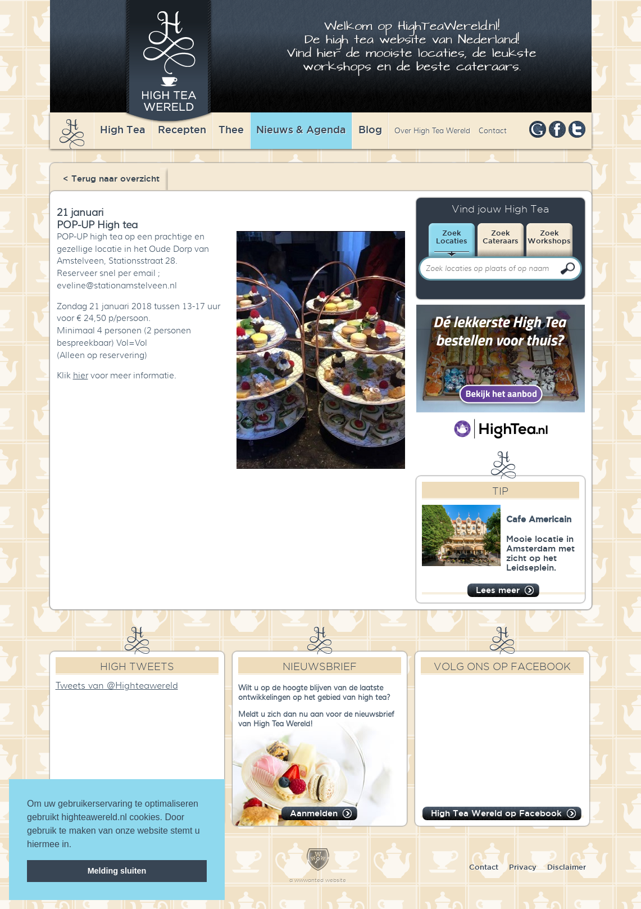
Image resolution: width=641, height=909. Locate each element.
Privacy (523, 867)
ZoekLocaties (451, 237)
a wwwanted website (317, 880)
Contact (493, 130)
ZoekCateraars (501, 237)
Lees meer (498, 590)
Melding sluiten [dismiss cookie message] (117, 870)
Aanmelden (314, 813)
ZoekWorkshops (549, 237)
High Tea (123, 129)
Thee (231, 129)
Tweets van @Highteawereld (117, 685)
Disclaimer (566, 867)
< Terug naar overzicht (111, 178)
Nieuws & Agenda (301, 129)
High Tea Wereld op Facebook (496, 813)
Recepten (182, 129)
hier (80, 375)
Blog (370, 129)
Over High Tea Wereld (432, 130)
